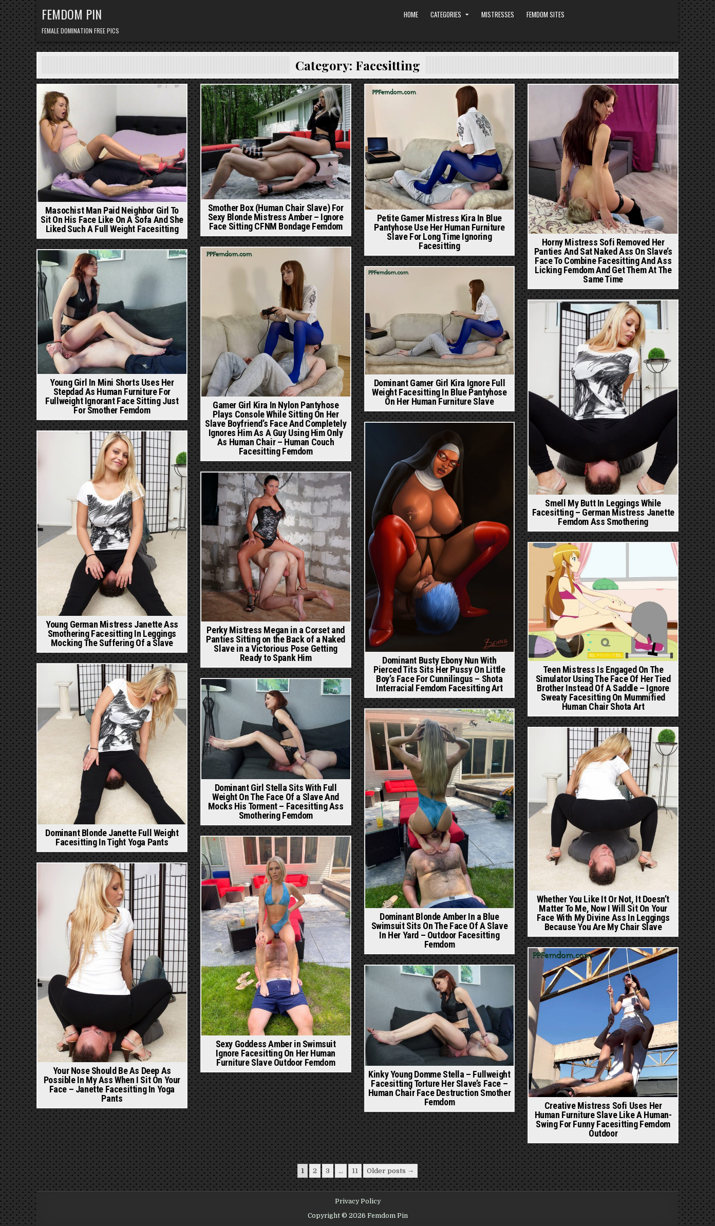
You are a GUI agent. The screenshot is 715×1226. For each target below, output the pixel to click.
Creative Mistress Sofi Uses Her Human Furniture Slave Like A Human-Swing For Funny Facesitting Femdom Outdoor (603, 1119)
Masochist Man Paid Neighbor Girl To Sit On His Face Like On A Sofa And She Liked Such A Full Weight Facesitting (112, 219)
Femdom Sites (545, 14)
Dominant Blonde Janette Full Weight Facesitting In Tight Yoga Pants (111, 837)
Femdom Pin (72, 14)
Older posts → (390, 1171)
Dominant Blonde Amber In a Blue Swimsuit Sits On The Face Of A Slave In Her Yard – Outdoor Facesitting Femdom (439, 930)
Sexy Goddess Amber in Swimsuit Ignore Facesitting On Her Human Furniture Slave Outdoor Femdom (276, 1053)
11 (355, 1171)
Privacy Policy (358, 1201)
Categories (445, 14)
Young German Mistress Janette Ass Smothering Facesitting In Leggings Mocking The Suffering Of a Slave (112, 633)
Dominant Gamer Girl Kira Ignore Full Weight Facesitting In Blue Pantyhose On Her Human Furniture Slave (439, 392)
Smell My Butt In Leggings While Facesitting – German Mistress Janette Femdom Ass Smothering (603, 512)
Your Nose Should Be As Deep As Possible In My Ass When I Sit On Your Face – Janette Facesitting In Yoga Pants (112, 1084)
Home (411, 14)
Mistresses (497, 14)
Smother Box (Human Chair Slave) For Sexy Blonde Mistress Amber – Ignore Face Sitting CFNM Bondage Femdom (276, 217)
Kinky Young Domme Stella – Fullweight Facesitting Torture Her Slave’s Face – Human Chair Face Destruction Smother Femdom (439, 1088)
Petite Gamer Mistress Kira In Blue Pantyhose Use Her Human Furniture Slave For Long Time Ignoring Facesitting (439, 232)
